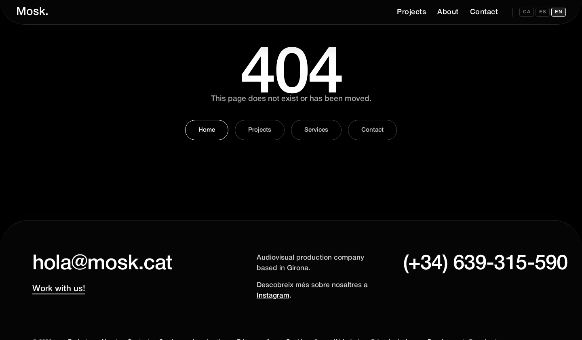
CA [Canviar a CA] (526, 12)
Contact (484, 12)
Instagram (273, 296)
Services (316, 130)
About (448, 12)
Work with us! (58, 289)
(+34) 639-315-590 (460, 263)
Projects (411, 12)
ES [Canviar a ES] (542, 12)
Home (206, 130)
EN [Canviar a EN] (558, 12)
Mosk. (32, 12)
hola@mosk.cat (102, 263)
